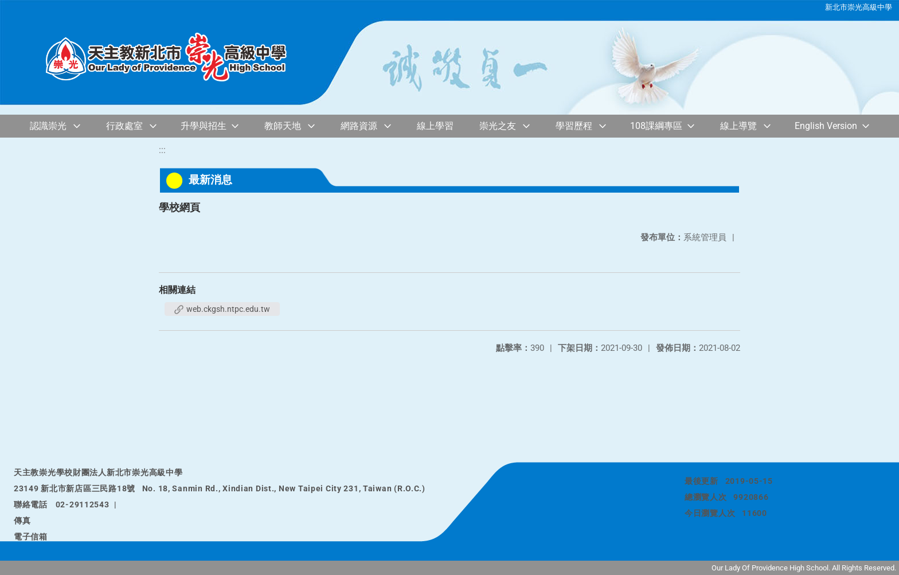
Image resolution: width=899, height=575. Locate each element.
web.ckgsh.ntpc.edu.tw (222, 309)
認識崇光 (48, 125)
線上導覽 (738, 125)
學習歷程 (574, 125)
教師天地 (282, 125)
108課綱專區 (656, 125)
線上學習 (435, 125)
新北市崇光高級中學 (858, 7)
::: (162, 149)
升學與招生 (203, 125)
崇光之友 (497, 125)
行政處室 (124, 125)
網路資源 (359, 125)
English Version (826, 125)
